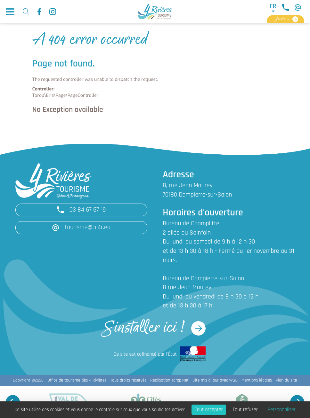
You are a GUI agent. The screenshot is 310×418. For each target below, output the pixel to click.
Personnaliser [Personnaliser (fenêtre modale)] (282, 409)
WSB (233, 380)
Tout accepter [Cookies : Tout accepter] (209, 409)
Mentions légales (256, 380)
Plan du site (286, 380)
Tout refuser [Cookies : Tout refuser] (245, 409)
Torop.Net (180, 380)
